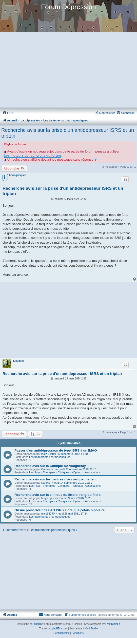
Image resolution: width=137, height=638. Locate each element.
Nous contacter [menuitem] (50, 614)
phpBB (38, 624)
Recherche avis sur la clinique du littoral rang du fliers (57, 495)
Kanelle (46, 482)
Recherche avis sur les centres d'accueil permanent (55, 479)
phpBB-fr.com (60, 628)
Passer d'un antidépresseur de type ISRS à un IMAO (55, 450)
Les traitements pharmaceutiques (49, 456)
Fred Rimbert (112, 624)
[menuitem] (8, 113)
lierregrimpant (17, 175)
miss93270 (48, 513)
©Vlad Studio (90, 628)
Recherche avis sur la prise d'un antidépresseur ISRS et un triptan (67, 133)
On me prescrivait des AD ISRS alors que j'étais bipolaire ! (60, 510)
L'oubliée (18, 360)
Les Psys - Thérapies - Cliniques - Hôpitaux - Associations (65, 472)
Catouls (46, 469)
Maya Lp (46, 498)
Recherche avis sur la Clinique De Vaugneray (50, 466)
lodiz (44, 453)
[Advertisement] (68, 70)
